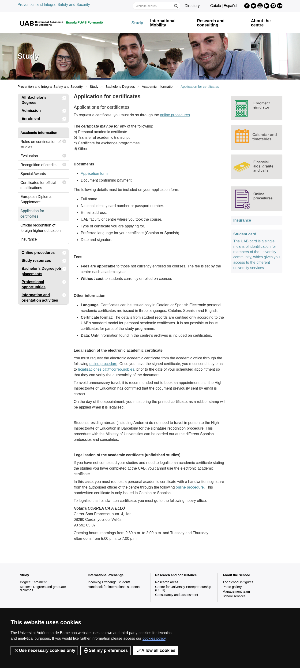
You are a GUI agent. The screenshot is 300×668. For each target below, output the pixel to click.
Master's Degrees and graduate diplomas (43, 588)
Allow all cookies (155, 650)
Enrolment (44, 119)
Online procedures (44, 253)
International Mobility (163, 23)
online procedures (175, 115)
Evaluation (43, 156)
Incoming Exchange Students (109, 582)
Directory (192, 6)
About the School (236, 575)
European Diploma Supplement (36, 199)
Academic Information (158, 86)
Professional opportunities (44, 283)
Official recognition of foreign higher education (40, 228)
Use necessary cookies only (44, 650)
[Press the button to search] (176, 6)
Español (230, 6)
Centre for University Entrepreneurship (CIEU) (183, 588)
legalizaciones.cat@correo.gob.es (106, 369)
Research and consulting (211, 23)
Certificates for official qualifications (43, 184)
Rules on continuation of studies (43, 143)
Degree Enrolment (33, 582)
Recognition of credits (43, 164)
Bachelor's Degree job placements (44, 270)
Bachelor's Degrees (120, 86)
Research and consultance (176, 575)
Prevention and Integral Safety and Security (54, 5)
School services (234, 596)
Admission (44, 111)
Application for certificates (32, 213)
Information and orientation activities (44, 296)
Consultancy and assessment (176, 595)
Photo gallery (232, 587)
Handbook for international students (114, 587)
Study (137, 23)
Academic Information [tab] (38, 133)
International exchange (106, 575)
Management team (236, 591)
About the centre (261, 23)
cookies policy (153, 638)
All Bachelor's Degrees (44, 99)
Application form (94, 173)
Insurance (28, 239)
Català (215, 6)
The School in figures (238, 582)
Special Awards (33, 174)
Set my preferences (105, 650)
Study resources (44, 261)
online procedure (103, 364)
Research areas (166, 582)
